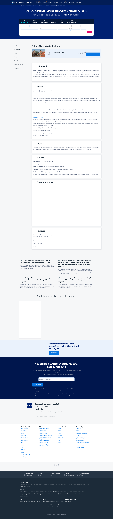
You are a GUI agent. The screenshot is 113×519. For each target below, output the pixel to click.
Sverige (67, 494)
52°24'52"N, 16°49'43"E (38, 117)
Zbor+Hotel (22, 2)
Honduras (69, 484)
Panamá (84, 484)
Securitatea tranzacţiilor (81, 433)
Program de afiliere (80, 437)
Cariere (77, 435)
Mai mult (78, 2)
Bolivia (27, 484)
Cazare (50, 2)
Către (41, 28)
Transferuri (72, 2)
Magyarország (23, 494)
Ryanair (59, 433)
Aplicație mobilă (42, 430)
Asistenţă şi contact (80, 445)
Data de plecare (61, 28)
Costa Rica (46, 484)
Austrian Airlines (61, 444)
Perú (88, 484)
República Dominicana (55, 484)
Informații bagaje (43, 444)
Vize (22, 447)
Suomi (76, 494)
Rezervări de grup (25, 451)
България (36, 491)
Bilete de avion (30, 2)
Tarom (59, 430)
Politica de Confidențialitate (82, 442)
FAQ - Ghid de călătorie (44, 445)
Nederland (35, 494)
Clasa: (84, 26)
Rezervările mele (80, 440)
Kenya (25, 501)
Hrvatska (75, 491)
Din (21, 28)
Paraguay (29, 486)
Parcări (22, 452)
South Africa (38, 501)
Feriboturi (23, 444)
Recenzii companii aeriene (45, 437)
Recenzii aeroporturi (44, 440)
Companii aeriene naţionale (45, 435)
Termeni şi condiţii (80, 439)
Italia (83, 491)
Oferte (65, 2)
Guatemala (63, 484)
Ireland (79, 491)
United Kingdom (24, 496)
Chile (31, 484)
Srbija (58, 494)
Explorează (54, 352)
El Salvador (35, 484)
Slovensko (72, 494)
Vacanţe (44, 2)
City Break (38, 2)
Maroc (28, 501)
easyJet (59, 442)
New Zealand (68, 501)
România (62, 494)
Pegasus (60, 439)
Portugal (54, 494)
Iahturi (22, 442)
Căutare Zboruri (24, 437)
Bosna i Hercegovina (29, 491)
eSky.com (53, 507)
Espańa (62, 491)
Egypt (21, 501)
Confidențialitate (80, 447)
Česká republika (43, 491)
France (66, 491)
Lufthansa (60, 435)
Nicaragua (79, 484)
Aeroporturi (42, 439)
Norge (39, 494)
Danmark (50, 491)
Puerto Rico (23, 486)
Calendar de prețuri (43, 442)
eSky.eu (49, 507)
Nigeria (33, 501)
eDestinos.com (60, 507)
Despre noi (78, 428)
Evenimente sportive (25, 457)
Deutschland (56, 491)
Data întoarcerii (72, 28)
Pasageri (82, 28)
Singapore (56, 501)
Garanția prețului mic (44, 428)
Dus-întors (25, 26)
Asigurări (23, 449)
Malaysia (51, 501)
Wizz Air (59, 428)
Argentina (22, 484)
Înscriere (38, 384)
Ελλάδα (70, 491)
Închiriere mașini (57, 2)
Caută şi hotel (76, 26)
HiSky (59, 432)
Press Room (79, 432)
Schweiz (81, 494)
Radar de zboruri (43, 432)
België (21, 491)
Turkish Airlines (61, 437)
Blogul (77, 430)
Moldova (30, 494)
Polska (49, 494)
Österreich (44, 494)
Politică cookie (79, 444)
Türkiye (61, 501)
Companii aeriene (43, 433)
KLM (59, 440)
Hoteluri (22, 439)
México (74, 484)
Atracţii (22, 456)
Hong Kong (46, 501)
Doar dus (33, 26)
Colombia (41, 484)
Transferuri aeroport (25, 454)
